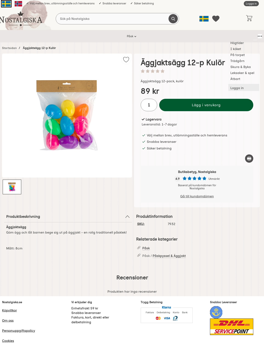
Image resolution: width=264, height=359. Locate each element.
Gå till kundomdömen (197, 196)
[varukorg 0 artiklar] (249, 18)
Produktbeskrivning (68, 216)
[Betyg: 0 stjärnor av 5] (197, 71)
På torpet (103, 36)
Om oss (8, 320)
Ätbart (199, 36)
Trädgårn (124, 36)
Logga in (251, 3)
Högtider (65, 36)
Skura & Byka (148, 36)
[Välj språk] (204, 18)
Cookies (8, 341)
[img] (126, 59)
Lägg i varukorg (206, 105)
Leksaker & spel (176, 36)
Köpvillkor (9, 310)
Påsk (47, 36)
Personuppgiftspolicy (18, 331)
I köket (83, 36)
